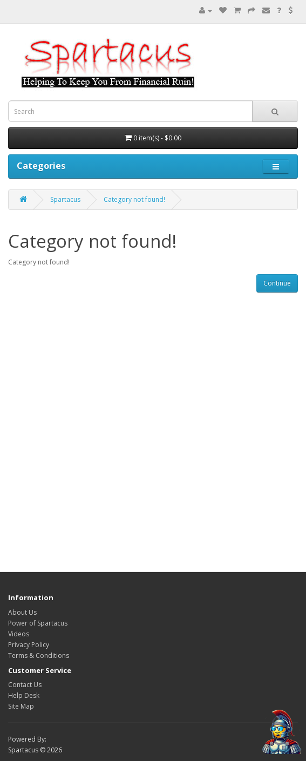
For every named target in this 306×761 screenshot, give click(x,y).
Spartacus (65, 199)
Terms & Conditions (38, 655)
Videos (18, 633)
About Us (22, 612)
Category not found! (134, 199)
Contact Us (25, 684)
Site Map (21, 706)
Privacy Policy (28, 644)
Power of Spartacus (37, 623)
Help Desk (23, 695)
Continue (277, 283)
